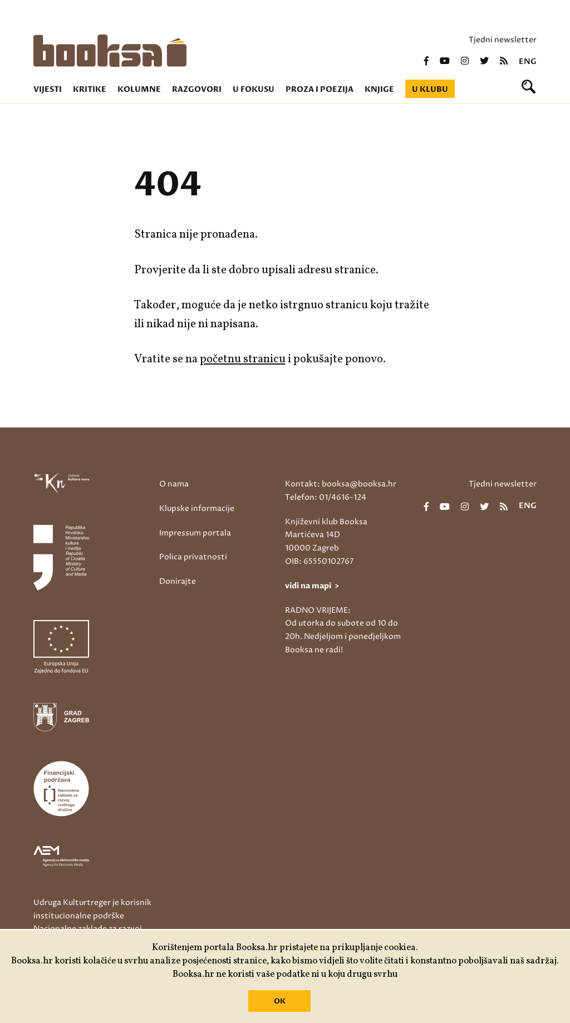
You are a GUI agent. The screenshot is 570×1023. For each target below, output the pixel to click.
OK (280, 1001)
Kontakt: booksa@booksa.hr (340, 484)
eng (528, 62)
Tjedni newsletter (503, 40)
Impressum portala (195, 533)
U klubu (430, 89)
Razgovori (197, 89)
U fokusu (253, 89)
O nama (174, 484)
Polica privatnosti (193, 557)
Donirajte (177, 581)
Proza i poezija (319, 89)
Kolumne (139, 89)
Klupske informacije (196, 508)
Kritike (89, 89)
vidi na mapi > (312, 586)
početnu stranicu (243, 359)
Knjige (379, 89)
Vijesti (47, 89)
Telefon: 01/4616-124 (325, 497)
